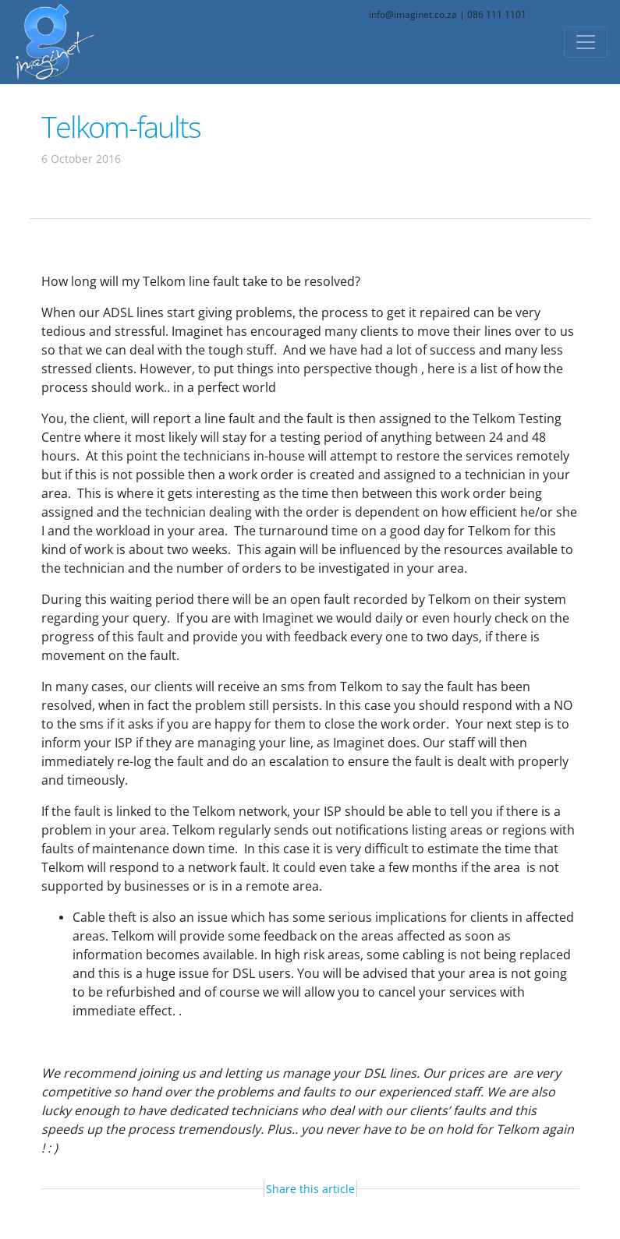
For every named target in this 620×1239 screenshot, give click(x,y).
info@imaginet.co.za (413, 14)
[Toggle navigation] (586, 42)
